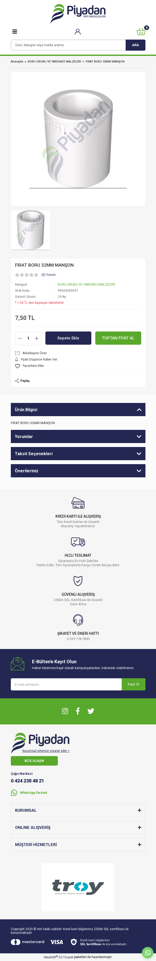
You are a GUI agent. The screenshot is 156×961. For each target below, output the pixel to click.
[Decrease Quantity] (20, 338)
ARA (135, 45)
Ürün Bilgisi (26, 409)
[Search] (78, 45)
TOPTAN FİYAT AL (118, 338)
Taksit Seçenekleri (34, 453)
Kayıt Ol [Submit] (133, 684)
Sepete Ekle (68, 338)
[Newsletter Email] (78, 684)
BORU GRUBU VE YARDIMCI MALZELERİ (86, 284)
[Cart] (141, 31)
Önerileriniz (26, 470)
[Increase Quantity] (36, 338)
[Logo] (77, 14)
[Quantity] (28, 338)
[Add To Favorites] (78, 366)
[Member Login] (78, 31)
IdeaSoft (51, 957)
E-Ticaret (66, 957)
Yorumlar (24, 436)
